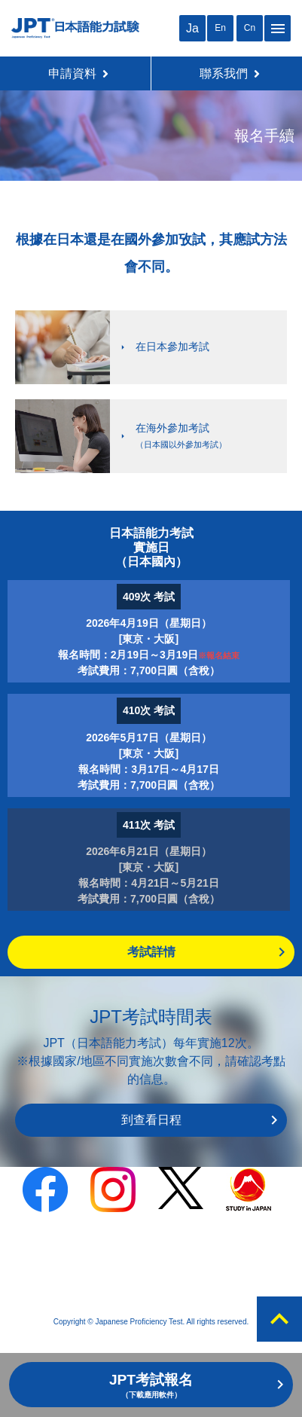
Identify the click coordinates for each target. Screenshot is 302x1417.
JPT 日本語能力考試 (75, 28)
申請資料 (78, 73)
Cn (249, 28)
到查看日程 (151, 1119)
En (220, 28)
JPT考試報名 (151, 1385)
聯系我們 (230, 73)
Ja (192, 28)
